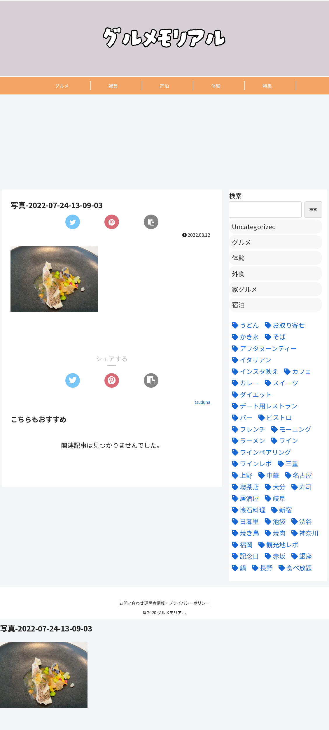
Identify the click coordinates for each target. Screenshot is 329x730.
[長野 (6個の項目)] (261, 567)
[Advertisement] (164, 141)
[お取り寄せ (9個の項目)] (283, 325)
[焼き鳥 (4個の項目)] (244, 533)
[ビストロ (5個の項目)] (274, 417)
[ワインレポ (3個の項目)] (250, 463)
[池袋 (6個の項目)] (274, 521)
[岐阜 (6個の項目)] (274, 498)
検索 (235, 195)
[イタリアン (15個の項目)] (250, 360)
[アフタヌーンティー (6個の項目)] (263, 348)
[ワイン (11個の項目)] (283, 440)
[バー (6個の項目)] (241, 417)
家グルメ (245, 289)
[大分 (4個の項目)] (274, 487)
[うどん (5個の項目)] (244, 325)
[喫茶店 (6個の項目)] (244, 487)
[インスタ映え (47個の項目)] (253, 371)
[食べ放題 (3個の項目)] (294, 567)
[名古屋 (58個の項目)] (297, 475)
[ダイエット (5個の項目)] (250, 394)
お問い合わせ (129, 603)
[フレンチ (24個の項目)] (247, 429)
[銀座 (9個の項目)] (300, 556)
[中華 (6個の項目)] (267, 475)
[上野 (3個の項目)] (241, 475)
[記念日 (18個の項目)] (244, 556)
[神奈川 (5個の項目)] (303, 533)
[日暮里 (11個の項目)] (244, 521)
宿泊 (238, 304)
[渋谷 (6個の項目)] (300, 521)
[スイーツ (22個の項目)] (280, 383)
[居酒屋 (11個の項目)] (244, 498)
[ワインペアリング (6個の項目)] (260, 452)
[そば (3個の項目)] (274, 337)
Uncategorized (254, 226)
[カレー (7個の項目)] (244, 383)
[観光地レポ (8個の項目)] (277, 544)
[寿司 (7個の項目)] (300, 487)
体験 (238, 257)
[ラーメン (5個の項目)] (247, 440)
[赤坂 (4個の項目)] (274, 556)
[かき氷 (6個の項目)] (244, 337)
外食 (238, 273)
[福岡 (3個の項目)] (241, 544)
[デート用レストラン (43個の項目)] (263, 406)
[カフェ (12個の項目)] (296, 371)
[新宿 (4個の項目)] (280, 510)
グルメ (241, 242)
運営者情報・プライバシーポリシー (180, 603)
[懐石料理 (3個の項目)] (247, 510)
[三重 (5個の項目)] (286, 463)
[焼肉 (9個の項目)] (274, 533)
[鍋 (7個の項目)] (237, 567)
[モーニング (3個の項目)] (289, 429)
